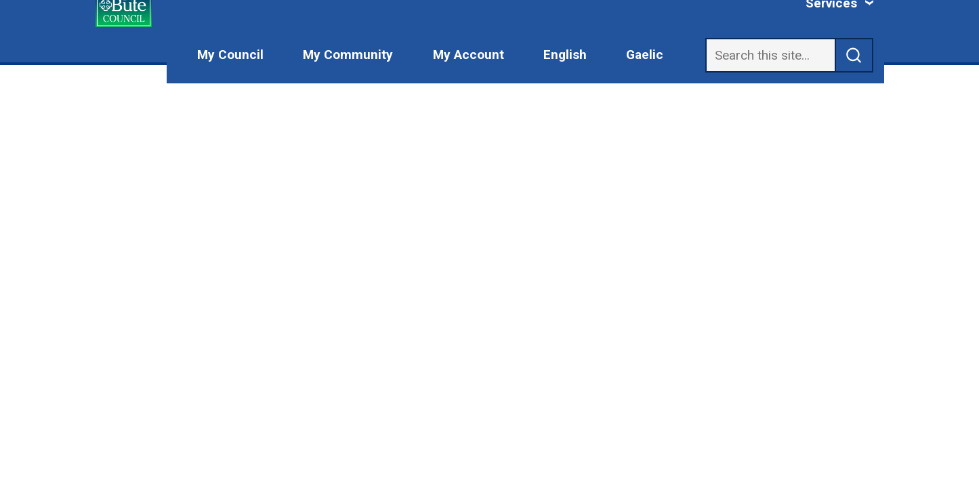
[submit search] (854, 55)
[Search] (770, 55)
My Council (230, 54)
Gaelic (644, 54)
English (565, 54)
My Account (468, 54)
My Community (348, 54)
